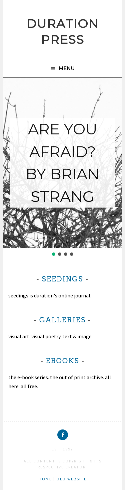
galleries (62, 320)
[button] (53, 254)
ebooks (62, 361)
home (45, 478)
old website (71, 478)
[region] (62, 167)
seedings (62, 279)
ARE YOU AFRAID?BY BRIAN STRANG (62, 163)
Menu (66, 69)
